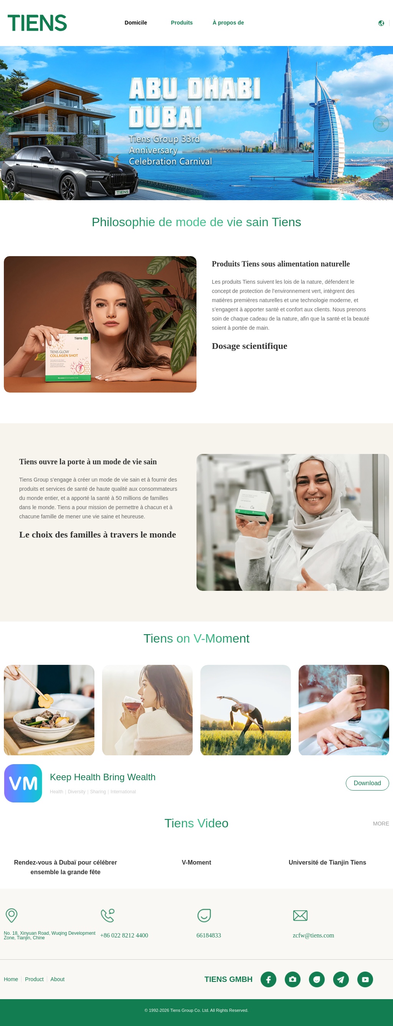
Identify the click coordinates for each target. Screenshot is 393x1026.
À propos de (228, 23)
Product (34, 979)
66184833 (208, 935)
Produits (182, 23)
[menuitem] (37, 23)
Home (11, 979)
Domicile (136, 23)
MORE (381, 823)
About (58, 979)
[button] (182, 196)
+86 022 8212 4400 (124, 935)
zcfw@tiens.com (313, 935)
